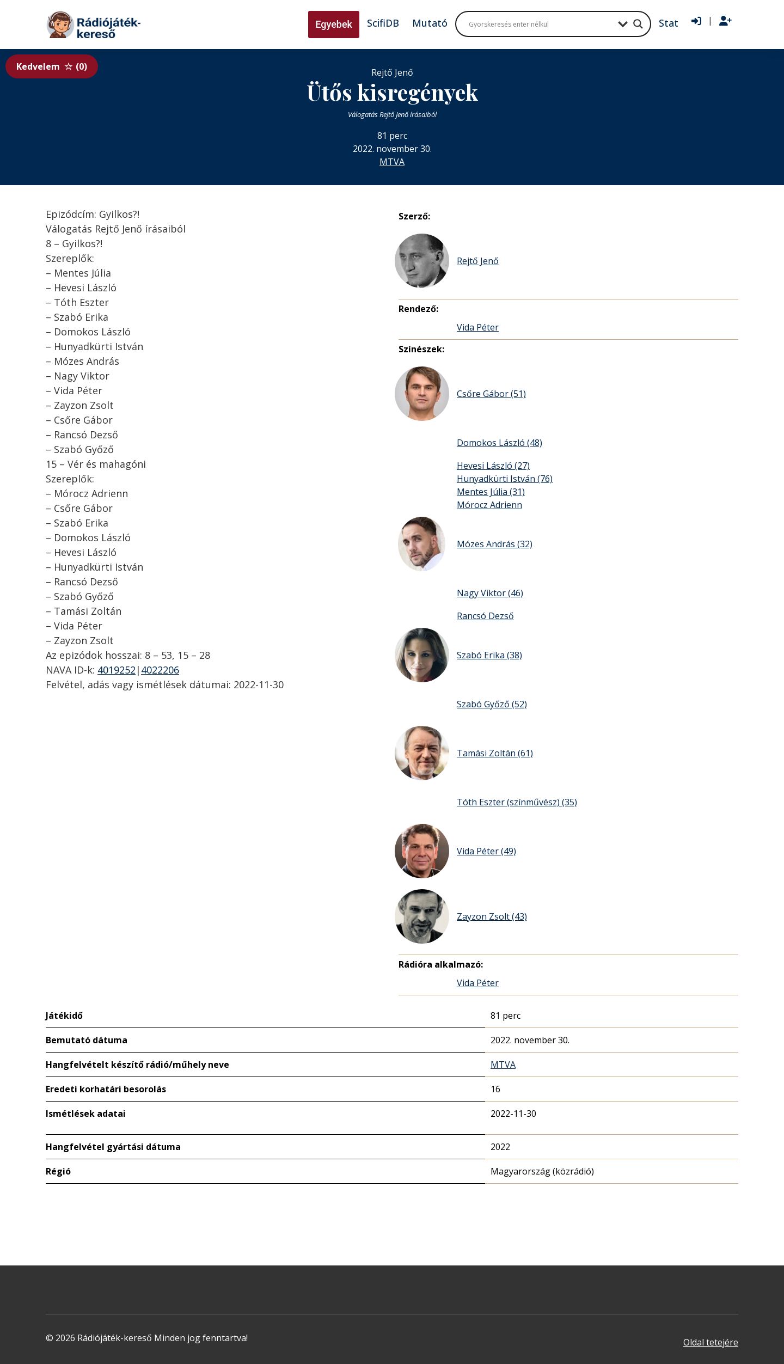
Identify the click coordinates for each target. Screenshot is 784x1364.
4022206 (160, 669)
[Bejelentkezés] (696, 21)
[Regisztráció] (725, 21)
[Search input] (540, 24)
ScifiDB (383, 22)
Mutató (430, 22)
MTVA (392, 162)
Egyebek (333, 24)
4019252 (116, 669)
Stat (668, 22)
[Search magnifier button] (638, 24)
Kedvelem (51, 66)
